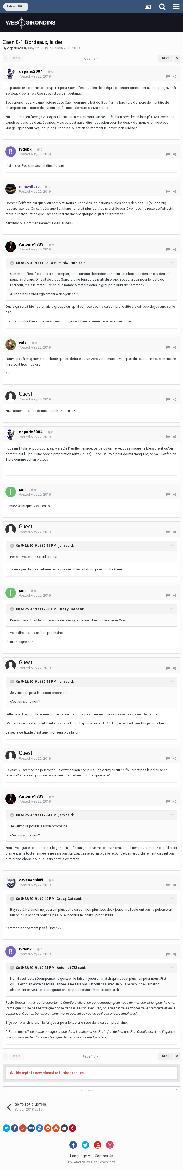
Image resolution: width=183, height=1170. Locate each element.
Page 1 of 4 (91, 58)
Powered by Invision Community (91, 1162)
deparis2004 (16, 48)
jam (61, 546)
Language (80, 1156)
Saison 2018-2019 (66, 48)
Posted (35, 76)
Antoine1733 (67, 968)
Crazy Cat (66, 609)
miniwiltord (68, 263)
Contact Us (104, 1156)
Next (165, 58)
